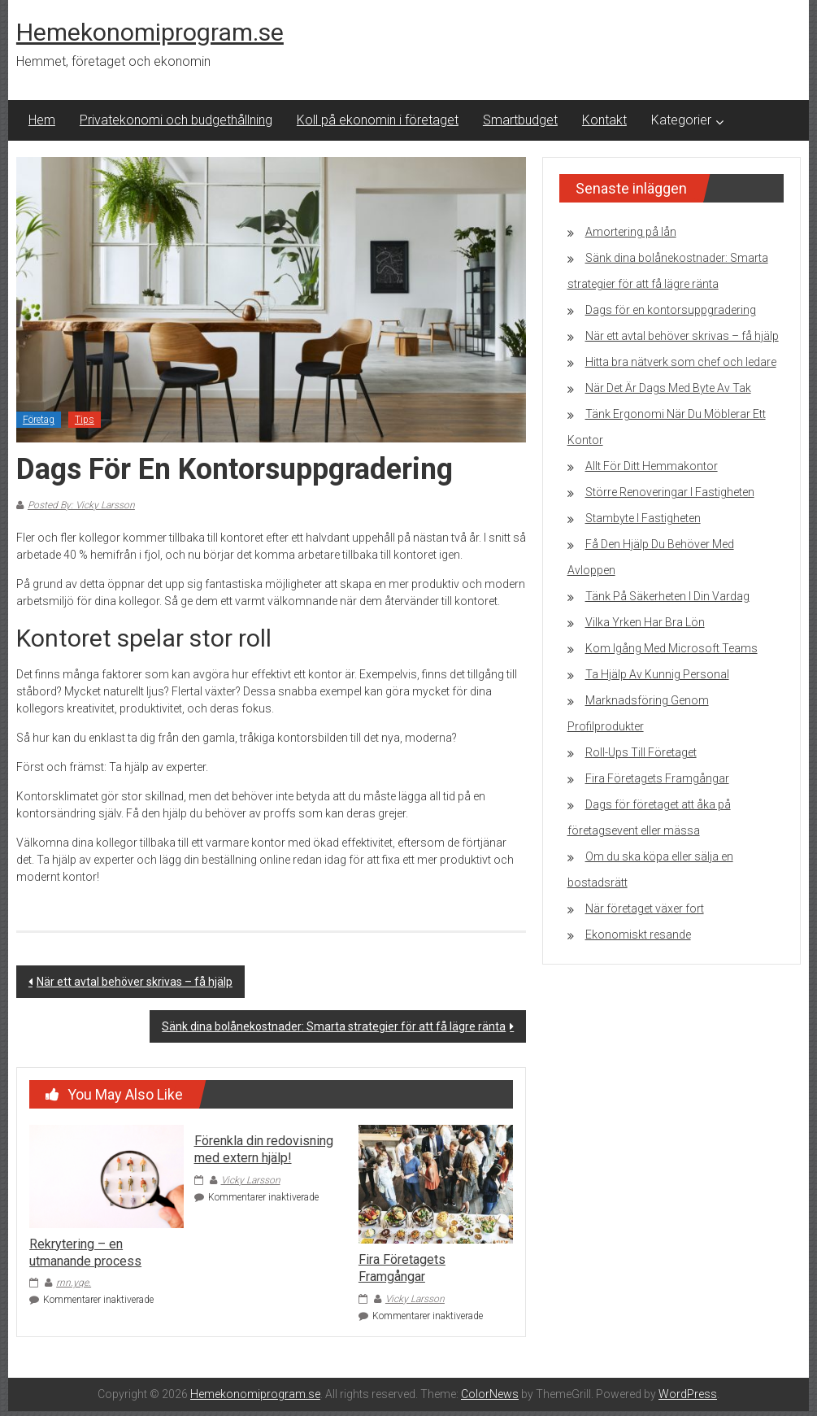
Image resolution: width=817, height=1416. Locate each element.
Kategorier (681, 120)
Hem (41, 120)
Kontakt (604, 120)
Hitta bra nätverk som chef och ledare (680, 361)
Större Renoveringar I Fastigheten (669, 492)
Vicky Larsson (250, 1180)
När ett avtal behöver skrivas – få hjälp (134, 981)
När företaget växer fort (644, 908)
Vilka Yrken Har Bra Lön (645, 622)
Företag (38, 419)
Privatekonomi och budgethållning (176, 120)
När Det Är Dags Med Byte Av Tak (668, 387)
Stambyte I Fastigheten (643, 518)
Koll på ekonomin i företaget (377, 120)
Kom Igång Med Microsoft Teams (671, 648)
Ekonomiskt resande (638, 934)
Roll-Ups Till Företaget (641, 752)
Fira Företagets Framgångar (402, 1268)
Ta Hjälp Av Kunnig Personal (657, 674)
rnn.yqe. (73, 1282)
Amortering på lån (630, 231)
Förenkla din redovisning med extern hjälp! (263, 1149)
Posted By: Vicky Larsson (81, 505)
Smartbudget (520, 120)
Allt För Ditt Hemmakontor (651, 466)
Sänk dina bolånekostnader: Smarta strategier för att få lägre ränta (334, 1026)
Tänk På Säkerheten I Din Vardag (667, 596)
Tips (84, 419)
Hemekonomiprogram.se (150, 32)
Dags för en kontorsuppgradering (670, 309)
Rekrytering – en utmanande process (85, 1252)
